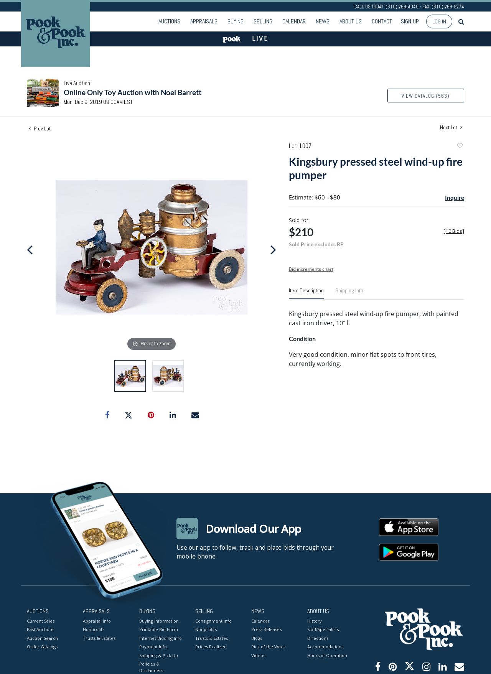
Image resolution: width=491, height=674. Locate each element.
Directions (317, 638)
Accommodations (325, 646)
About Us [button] (350, 21)
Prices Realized (211, 646)
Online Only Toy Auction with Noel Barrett (132, 92)
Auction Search (42, 638)
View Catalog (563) (426, 96)
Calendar (294, 21)
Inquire (454, 197)
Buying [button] (235, 21)
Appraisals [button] (203, 21)
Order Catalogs (42, 646)
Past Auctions (40, 629)
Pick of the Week (268, 646)
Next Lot (451, 127)
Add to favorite (459, 146)
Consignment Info (213, 620)
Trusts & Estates (99, 638)
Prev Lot (40, 128)
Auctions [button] (169, 21)
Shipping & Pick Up (158, 655)
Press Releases (266, 629)
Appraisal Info (97, 620)
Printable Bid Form (158, 629)
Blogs (256, 638)
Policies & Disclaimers (151, 667)
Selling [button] (263, 21)
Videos (258, 655)
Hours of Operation (327, 655)
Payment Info (153, 646)
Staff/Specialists (323, 629)
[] (453, 231)
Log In (439, 21)
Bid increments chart (311, 269)
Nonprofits (93, 629)
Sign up (410, 21)
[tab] (306, 293)
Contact (382, 21)
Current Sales (40, 620)
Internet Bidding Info (160, 638)
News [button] (323, 21)
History (314, 620)
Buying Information (159, 620)
